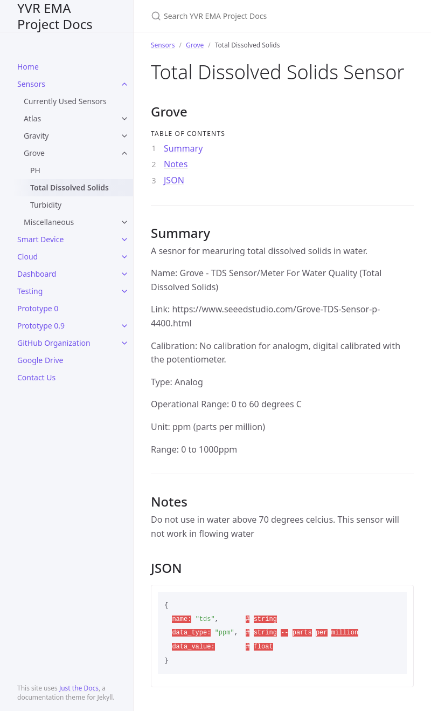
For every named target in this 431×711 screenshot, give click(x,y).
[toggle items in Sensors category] (124, 84)
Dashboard (36, 274)
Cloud (27, 256)
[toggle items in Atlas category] (124, 118)
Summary (183, 148)
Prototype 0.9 (41, 325)
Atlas (32, 118)
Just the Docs (79, 688)
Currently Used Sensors (65, 101)
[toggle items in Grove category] (124, 153)
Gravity (36, 136)
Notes (175, 164)
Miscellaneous (49, 222)
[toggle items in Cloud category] (124, 256)
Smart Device (40, 239)
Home (28, 66)
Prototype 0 (37, 308)
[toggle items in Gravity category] (124, 136)
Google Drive (40, 360)
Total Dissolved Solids (69, 187)
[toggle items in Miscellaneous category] (124, 222)
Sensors (31, 84)
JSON (174, 180)
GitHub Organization (54, 343)
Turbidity (45, 205)
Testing (30, 291)
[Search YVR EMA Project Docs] (278, 16)
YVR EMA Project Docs (55, 16)
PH (35, 170)
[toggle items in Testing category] (124, 291)
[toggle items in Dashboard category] (124, 274)
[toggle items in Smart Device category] (124, 239)
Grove (34, 153)
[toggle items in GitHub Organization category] (124, 343)
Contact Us (36, 377)
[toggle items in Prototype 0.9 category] (124, 325)
